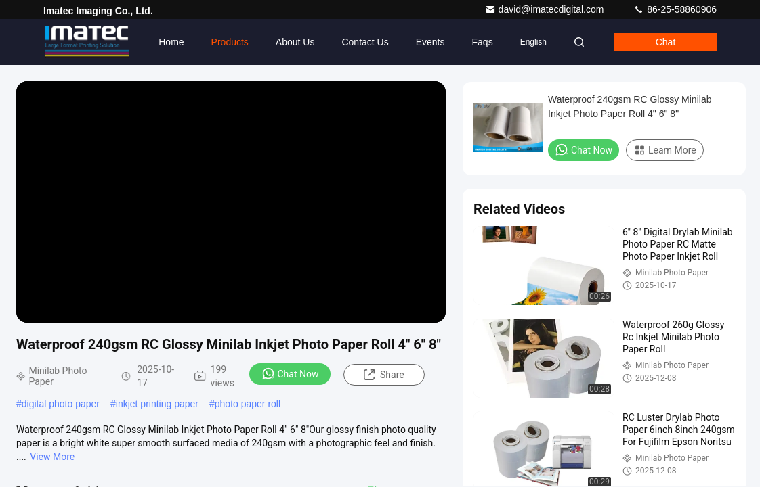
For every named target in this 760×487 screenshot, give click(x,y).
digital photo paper (61, 403)
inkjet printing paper (157, 403)
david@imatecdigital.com (546, 9)
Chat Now (290, 373)
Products (230, 42)
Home (171, 42)
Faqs (482, 42)
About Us (295, 42)
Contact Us (364, 42)
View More (52, 456)
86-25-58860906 (675, 9)
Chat (666, 42)
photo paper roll (247, 403)
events (430, 42)
